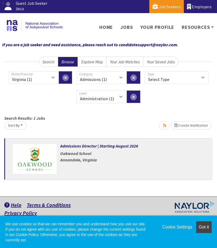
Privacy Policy (20, 213)
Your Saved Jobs (161, 61)
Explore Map (92, 61)
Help (12, 204)
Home (106, 27)
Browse (68, 61)
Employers (199, 6)
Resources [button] (196, 27)
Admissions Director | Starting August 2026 (99, 146)
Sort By (14, 125)
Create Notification (191, 125)
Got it (204, 227)
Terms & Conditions (49, 204)
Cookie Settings (177, 227)
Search (48, 61)
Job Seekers (167, 6)
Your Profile (157, 27)
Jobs (126, 27)
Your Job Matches (125, 61)
